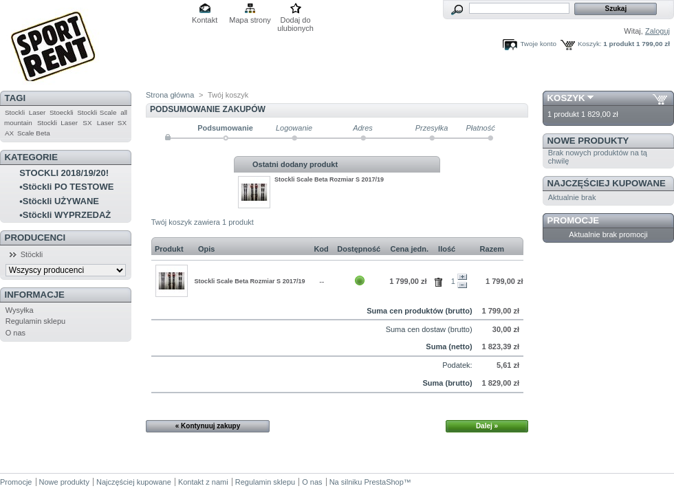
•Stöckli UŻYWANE (59, 201)
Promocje (573, 220)
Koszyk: (590, 43)
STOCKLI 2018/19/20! (64, 173)
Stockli (15, 112)
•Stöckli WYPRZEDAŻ (65, 215)
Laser (37, 112)
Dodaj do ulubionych (295, 21)
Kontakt (204, 20)
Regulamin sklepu (35, 321)
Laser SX (112, 122)
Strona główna (170, 95)
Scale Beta (33, 133)
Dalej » (487, 426)
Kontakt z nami (203, 482)
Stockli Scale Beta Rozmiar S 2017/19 (329, 179)
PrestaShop (383, 482)
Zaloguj (657, 31)
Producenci (35, 237)
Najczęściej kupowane (606, 183)
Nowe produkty (588, 140)
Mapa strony (250, 20)
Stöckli (32, 254)
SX (87, 122)
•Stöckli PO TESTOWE (66, 187)
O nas (15, 333)
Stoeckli (62, 112)
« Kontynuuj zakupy (207, 426)
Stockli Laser (57, 122)
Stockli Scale (96, 112)
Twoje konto (538, 43)
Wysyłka (20, 310)
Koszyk (566, 98)
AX (9, 133)
